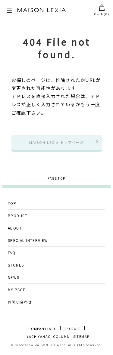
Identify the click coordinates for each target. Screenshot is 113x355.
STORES (16, 266)
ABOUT (15, 229)
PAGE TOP (56, 180)
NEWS (14, 279)
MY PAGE (17, 291)
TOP (12, 205)
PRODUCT (18, 217)
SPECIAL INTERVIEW (28, 242)
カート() (101, 10)
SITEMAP (81, 338)
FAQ (11, 254)
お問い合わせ (20, 303)
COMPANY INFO (42, 330)
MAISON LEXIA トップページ (56, 143)
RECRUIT (72, 330)
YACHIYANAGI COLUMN (48, 338)
